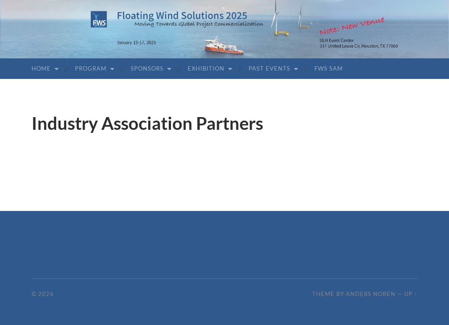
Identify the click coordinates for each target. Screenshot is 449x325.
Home (41, 68)
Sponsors (147, 68)
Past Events (269, 68)
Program (91, 68)
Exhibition (206, 68)
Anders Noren (371, 293)
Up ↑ (410, 293)
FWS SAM (328, 68)
